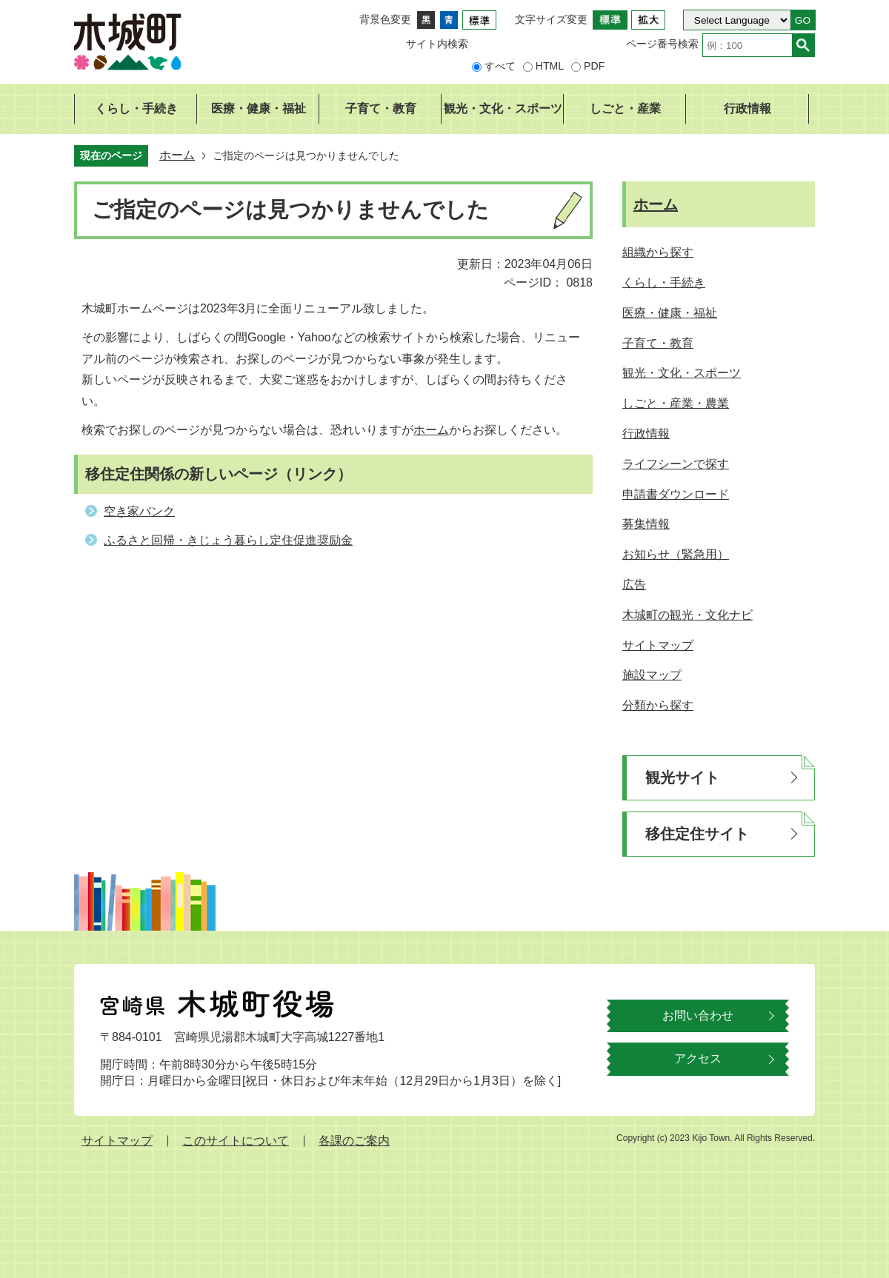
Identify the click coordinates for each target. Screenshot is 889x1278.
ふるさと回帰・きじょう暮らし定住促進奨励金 (228, 540)
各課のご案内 (354, 1140)
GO (802, 20)
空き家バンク (139, 511)
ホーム (177, 155)
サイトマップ (117, 1140)
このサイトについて (235, 1140)
